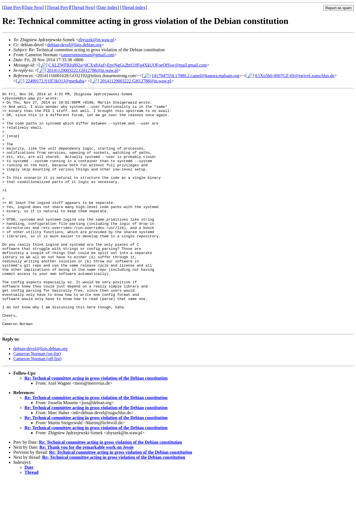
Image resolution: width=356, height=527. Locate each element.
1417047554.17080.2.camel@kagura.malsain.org (195, 75)
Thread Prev (57, 7)
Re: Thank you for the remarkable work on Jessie (86, 494)
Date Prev (12, 7)
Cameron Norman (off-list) (37, 406)
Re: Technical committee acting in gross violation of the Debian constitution (95, 425)
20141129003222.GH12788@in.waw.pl (82, 70)
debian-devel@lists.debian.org (74, 44)
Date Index (108, 7)
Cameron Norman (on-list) (37, 401)
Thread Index (133, 7)
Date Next (33, 7)
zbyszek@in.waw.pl (96, 39)
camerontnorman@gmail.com (87, 54)
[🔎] (43, 65)
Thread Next (82, 7)
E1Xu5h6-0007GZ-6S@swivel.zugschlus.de (294, 75)
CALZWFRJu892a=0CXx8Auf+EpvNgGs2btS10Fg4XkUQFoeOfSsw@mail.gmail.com (127, 65)
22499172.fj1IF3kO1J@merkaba (55, 81)
